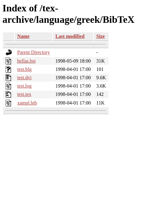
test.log (24, 85)
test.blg (24, 69)
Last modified (70, 36)
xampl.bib (27, 102)
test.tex (24, 94)
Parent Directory (33, 52)
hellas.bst (26, 61)
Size (100, 36)
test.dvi (24, 77)
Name (23, 36)
